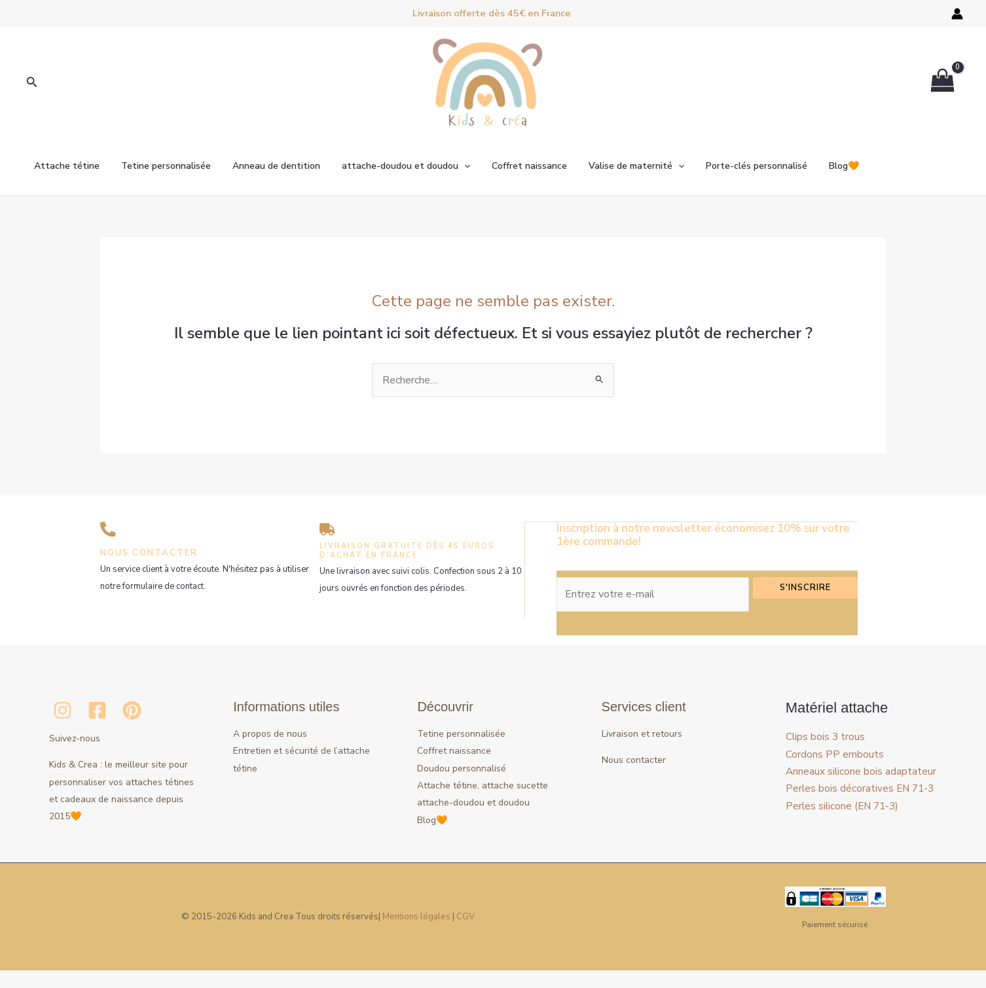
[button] (32, 83)
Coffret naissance (514, 166)
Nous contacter (634, 759)
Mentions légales (416, 934)
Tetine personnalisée (161, 166)
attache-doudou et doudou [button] (394, 166)
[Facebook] (97, 709)
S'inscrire (805, 587)
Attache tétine (65, 166)
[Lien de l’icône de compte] (957, 14)
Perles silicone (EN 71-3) (844, 840)
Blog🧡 (820, 166)
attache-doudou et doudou (473, 802)
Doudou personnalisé (461, 768)
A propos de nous (270, 733)
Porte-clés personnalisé (735, 166)
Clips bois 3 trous (826, 736)
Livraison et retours (642, 733)
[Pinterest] (131, 709)
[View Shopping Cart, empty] (942, 82)
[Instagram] (62, 709)
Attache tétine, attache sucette (482, 785)
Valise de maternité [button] (618, 166)
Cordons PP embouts (835, 754)
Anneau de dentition (268, 166)
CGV (465, 934)
